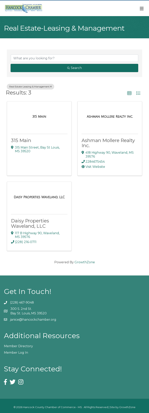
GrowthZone (84, 262)
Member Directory (18, 346)
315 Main (21, 140)
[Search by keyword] (74, 58)
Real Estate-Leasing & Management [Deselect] (30, 86)
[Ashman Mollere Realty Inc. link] (110, 117)
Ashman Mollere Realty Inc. (108, 143)
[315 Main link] (39, 117)
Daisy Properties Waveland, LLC (30, 223)
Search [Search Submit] (74, 68)
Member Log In (16, 352)
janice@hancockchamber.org (33, 319)
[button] (129, 93)
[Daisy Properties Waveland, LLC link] (39, 197)
